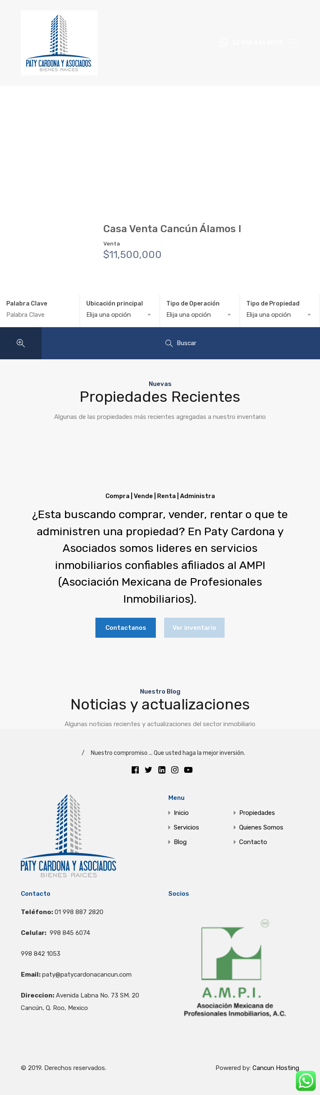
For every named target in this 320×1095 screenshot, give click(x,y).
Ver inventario (194, 627)
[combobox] (120, 315)
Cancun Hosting (275, 1068)
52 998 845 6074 (257, 43)
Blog (180, 842)
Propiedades (257, 813)
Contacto (253, 842)
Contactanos (125, 627)
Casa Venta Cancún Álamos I (172, 229)
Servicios (186, 827)
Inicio (181, 813)
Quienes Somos (261, 827)
